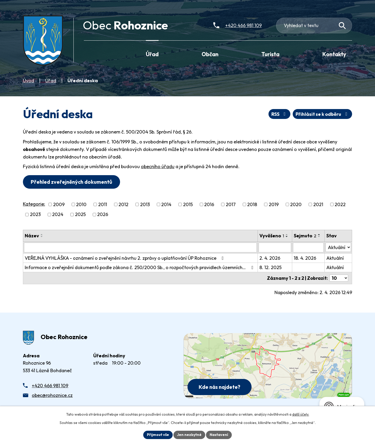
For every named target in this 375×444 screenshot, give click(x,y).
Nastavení (219, 434)
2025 (80, 215)
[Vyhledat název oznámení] (140, 247)
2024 (57, 215)
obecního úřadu (157, 166)
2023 (35, 215)
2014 (166, 204)
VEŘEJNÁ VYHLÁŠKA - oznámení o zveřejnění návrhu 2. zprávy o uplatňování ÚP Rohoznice (125, 258)
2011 (102, 204)
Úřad (50, 81)
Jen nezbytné (189, 434)
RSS (279, 114)
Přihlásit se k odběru (322, 114)
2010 (81, 204)
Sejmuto (305, 236)
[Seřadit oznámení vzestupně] (42, 234)
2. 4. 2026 (269, 258)
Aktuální (335, 258)
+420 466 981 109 (50, 386)
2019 (274, 204)
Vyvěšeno (271, 236)
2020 (296, 204)
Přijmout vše (158, 434)
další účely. (300, 414)
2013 (145, 204)
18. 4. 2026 (305, 258)
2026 (102, 215)
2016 (209, 204)
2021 (318, 204)
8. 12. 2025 (270, 267)
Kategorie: (34, 204)
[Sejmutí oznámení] (308, 247)
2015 (188, 204)
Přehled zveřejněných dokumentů (71, 182)
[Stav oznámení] (338, 247)
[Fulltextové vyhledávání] (314, 25)
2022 (340, 204)
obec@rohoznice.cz (52, 395)
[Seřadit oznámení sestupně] (42, 237)
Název (32, 236)
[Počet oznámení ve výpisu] (338, 278)
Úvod (28, 81)
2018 (252, 204)
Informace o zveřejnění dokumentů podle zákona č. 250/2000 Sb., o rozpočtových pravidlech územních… (140, 267)
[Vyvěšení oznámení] (275, 247)
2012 (123, 204)
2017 (231, 204)
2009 (59, 204)
